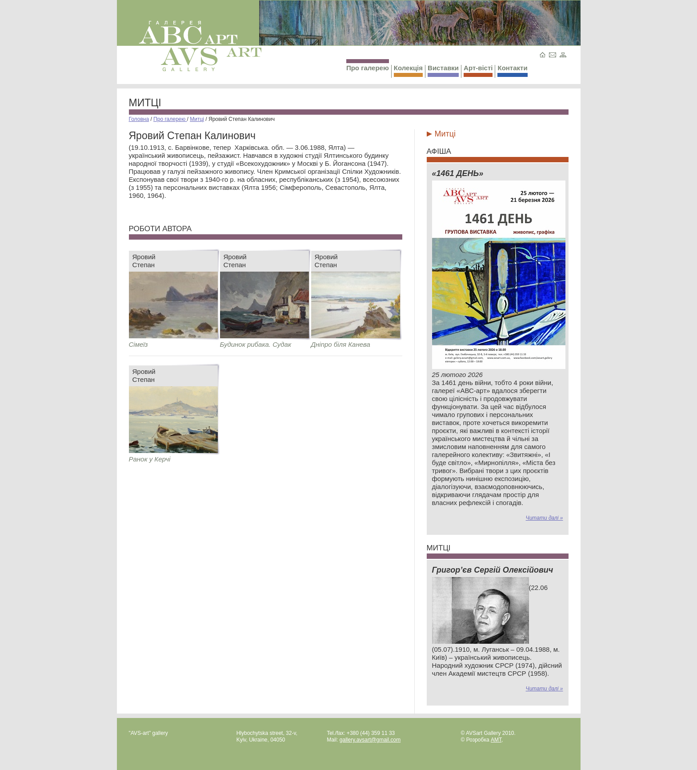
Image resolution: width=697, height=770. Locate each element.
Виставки (443, 70)
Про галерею (367, 65)
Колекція (408, 70)
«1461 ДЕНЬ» (458, 173)
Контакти (512, 70)
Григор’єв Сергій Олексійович (492, 569)
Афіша (439, 151)
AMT (496, 740)
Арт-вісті (478, 70)
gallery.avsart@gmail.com (370, 740)
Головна (139, 119)
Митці (145, 102)
